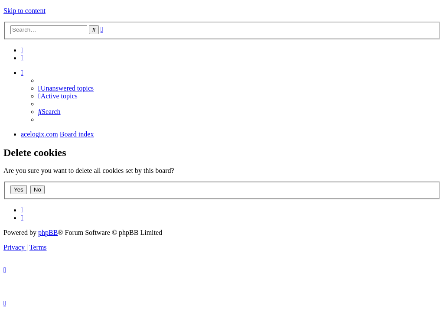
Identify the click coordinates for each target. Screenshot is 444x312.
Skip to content (24, 10)
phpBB (48, 232)
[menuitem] (22, 50)
